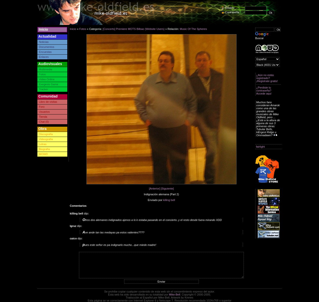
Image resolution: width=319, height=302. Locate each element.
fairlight (260, 146)
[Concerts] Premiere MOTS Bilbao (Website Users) (133, 28)
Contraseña (232, 12)
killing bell (169, 200)
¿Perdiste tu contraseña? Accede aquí (263, 90)
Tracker (43, 89)
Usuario (230, 7)
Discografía (46, 134)
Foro (42, 106)
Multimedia (45, 69)
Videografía (46, 139)
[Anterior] (154, 188)
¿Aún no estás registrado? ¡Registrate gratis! (267, 78)
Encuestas (45, 51)
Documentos (46, 46)
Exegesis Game (48, 84)
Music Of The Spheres (193, 28)
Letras (43, 144)
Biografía (44, 149)
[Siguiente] (167, 188)
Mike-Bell (174, 294)
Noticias (44, 41)
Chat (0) (44, 121)
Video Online (47, 79)
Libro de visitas (48, 101)
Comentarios (78, 205)
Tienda (43, 116)
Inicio (43, 29)
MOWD (43, 154)
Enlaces (44, 56)
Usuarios (44, 111)
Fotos (42, 74)
